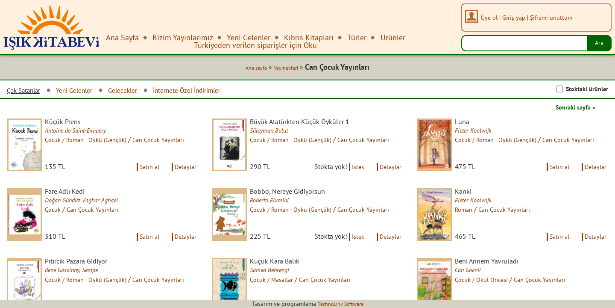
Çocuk (60, 221)
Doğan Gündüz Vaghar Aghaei (91, 211)
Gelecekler (140, 92)
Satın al (143, 177)
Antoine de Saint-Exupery (85, 133)
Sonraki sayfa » (572, 108)
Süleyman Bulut (277, 133)
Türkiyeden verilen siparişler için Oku (255, 45)
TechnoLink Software (340, 304)
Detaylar (184, 177)
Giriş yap (516, 17)
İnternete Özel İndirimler (213, 92)
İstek (353, 177)
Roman (471, 221)
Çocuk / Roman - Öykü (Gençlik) (96, 142)
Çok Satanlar (27, 92)
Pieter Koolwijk (481, 133)
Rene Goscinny (70, 290)
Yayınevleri (280, 69)
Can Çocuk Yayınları (103, 221)
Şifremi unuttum (554, 17)
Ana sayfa (247, 69)
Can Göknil (475, 290)
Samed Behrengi (278, 290)
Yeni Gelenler (85, 92)
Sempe (101, 290)
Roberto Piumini (278, 211)
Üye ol (492, 17)
